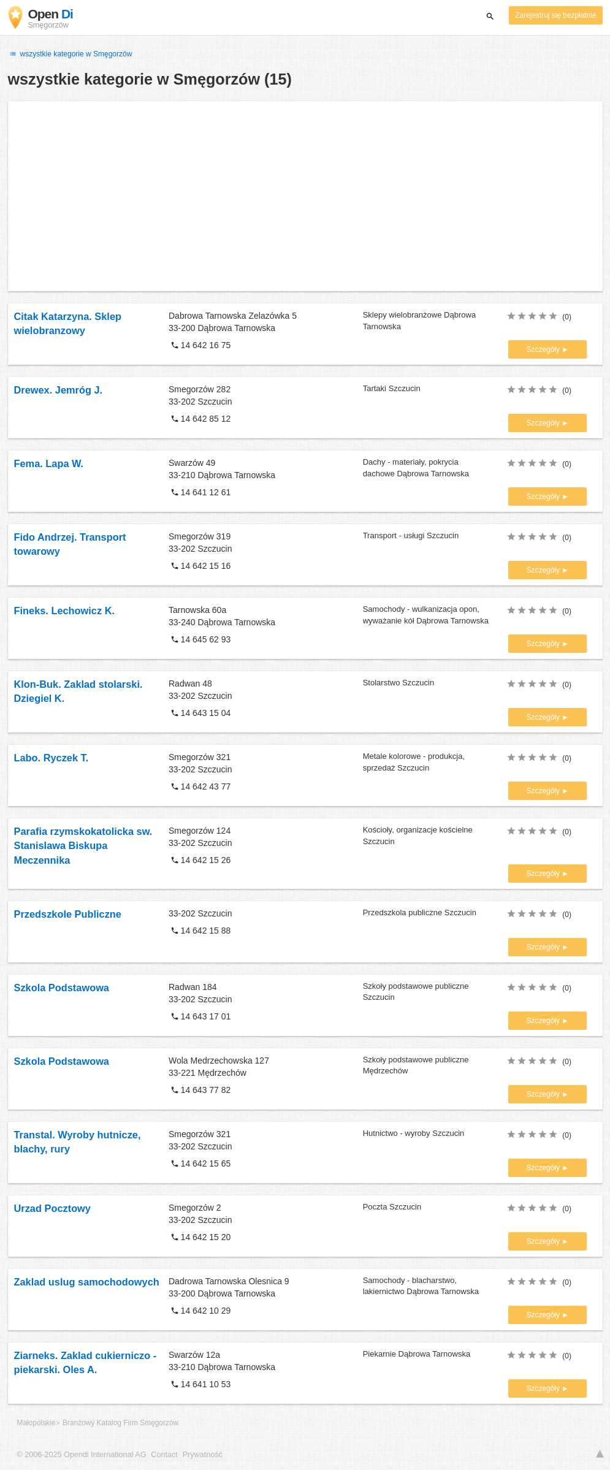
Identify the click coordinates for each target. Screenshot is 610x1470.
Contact (164, 1454)
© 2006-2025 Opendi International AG (82, 1454)
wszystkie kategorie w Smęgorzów (70, 54)
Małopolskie (36, 1423)
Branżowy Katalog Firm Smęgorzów (120, 1423)
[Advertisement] (305, 196)
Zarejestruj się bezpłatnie (555, 15)
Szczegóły (544, 349)
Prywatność (203, 1454)
